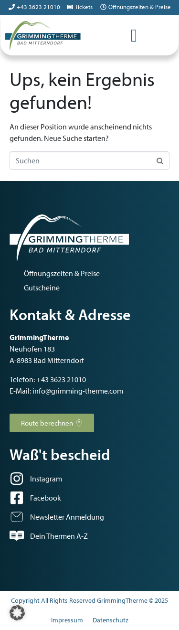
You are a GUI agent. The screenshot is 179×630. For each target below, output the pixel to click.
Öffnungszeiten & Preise (139, 7)
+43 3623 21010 (38, 7)
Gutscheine (42, 287)
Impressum (67, 620)
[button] (17, 613)
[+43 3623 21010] (12, 7)
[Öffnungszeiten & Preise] (103, 7)
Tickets (84, 7)
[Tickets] (70, 7)
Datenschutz (110, 620)
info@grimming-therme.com (77, 390)
